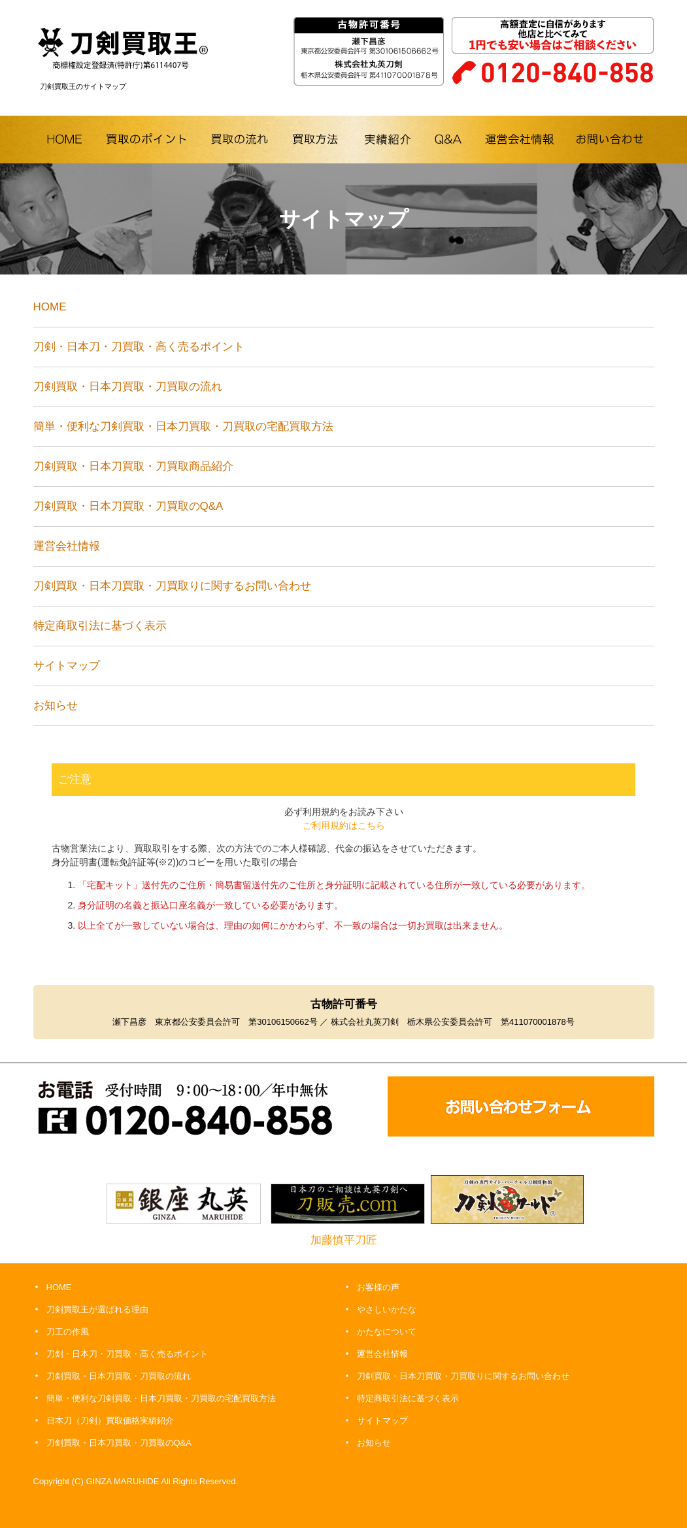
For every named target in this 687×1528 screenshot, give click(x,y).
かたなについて (386, 1332)
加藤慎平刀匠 (343, 1240)
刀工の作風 (67, 1332)
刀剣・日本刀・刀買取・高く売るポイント (138, 346)
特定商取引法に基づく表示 (100, 626)
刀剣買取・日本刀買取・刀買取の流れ (127, 386)
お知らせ (55, 705)
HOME (50, 307)
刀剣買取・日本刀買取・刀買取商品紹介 (133, 466)
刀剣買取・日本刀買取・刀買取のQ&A (133, 506)
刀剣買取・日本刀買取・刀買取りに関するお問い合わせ (172, 586)
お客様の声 (378, 1287)
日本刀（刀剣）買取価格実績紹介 (110, 1420)
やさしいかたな (386, 1309)
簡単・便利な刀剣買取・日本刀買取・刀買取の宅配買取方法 (183, 426)
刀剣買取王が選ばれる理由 (97, 1309)
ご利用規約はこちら (344, 825)
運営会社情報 (66, 546)
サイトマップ (66, 665)
